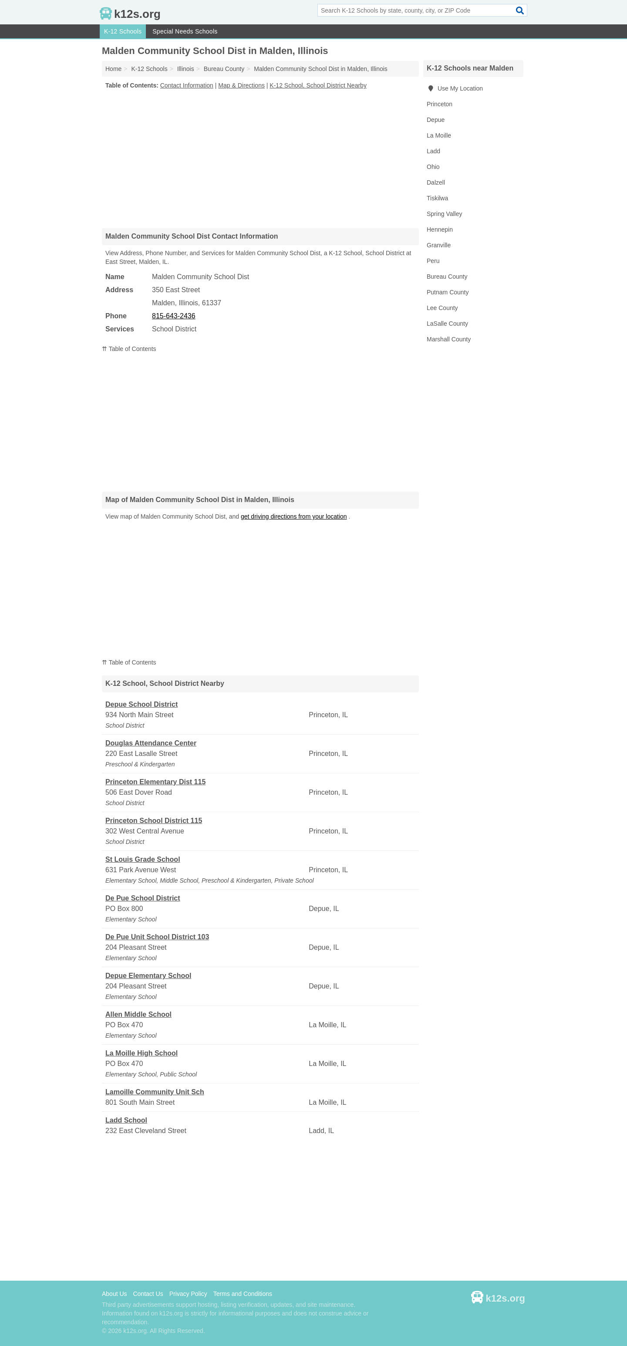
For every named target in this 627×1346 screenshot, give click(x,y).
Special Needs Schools (184, 31)
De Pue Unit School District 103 (157, 937)
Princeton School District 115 (153, 820)
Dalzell (436, 182)
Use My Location (455, 88)
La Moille (439, 135)
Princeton (439, 104)
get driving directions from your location (294, 516)
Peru (433, 260)
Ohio (433, 166)
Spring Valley (444, 213)
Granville (439, 245)
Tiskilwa (437, 198)
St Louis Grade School (142, 859)
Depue (436, 119)
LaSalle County (447, 323)
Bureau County (447, 276)
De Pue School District (142, 898)
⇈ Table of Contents (129, 348)
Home (113, 68)
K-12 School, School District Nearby (318, 85)
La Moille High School (141, 1053)
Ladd (433, 151)
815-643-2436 (174, 316)
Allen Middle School (138, 1014)
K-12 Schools (123, 31)
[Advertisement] (260, 158)
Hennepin (440, 229)
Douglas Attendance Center (150, 743)
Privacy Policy (188, 1293)
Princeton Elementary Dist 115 (155, 782)
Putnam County (448, 292)
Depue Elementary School (148, 975)
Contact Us (148, 1293)
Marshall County (449, 339)
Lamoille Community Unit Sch (154, 1092)
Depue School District (141, 704)
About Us (114, 1293)
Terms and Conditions (242, 1293)
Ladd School (126, 1120)
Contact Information (186, 85)
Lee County (442, 307)
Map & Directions (241, 85)
